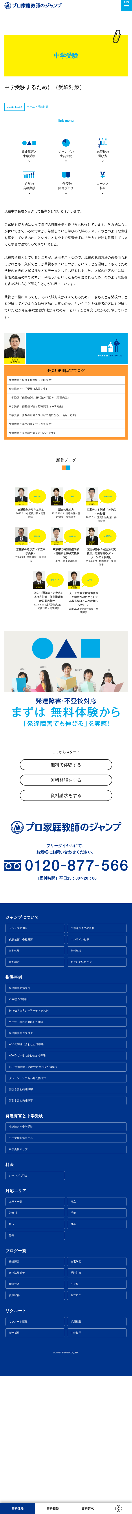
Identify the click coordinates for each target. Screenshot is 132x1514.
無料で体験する (66, 764)
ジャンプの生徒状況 (66, 147)
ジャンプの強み (18, 928)
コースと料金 (102, 179)
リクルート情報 (18, 1321)
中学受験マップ (18, 1149)
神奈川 (13, 1212)
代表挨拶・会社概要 (21, 939)
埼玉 (11, 1224)
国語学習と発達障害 (21, 1089)
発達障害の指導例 (19, 988)
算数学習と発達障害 (21, 1100)
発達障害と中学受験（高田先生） (28, 388)
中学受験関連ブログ (66, 179)
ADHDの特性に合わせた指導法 (27, 1055)
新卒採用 (14, 1332)
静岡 (11, 1235)
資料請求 (14, 961)
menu (127, 4)
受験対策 (43, 106)
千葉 (73, 1212)
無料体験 (14, 950)
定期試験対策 (17, 1272)
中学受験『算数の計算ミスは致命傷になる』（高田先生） (43, 415)
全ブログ (76, 1295)
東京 (73, 1201)
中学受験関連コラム (21, 1137)
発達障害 (14, 1261)
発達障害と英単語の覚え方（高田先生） (32, 433)
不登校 (75, 1284)
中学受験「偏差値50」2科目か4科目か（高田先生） (39, 397)
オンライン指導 (80, 939)
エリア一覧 (15, 1201)
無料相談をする (66, 780)
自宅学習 (76, 1261)
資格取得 (14, 1295)
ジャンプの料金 (18, 1175)
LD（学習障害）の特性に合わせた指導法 (33, 1066)
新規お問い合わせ (81, 961)
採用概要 (76, 1321)
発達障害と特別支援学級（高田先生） (31, 380)
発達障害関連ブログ (21, 1033)
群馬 (73, 1224)
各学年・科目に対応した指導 (26, 1021)
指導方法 (14, 1284)
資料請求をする (66, 795)
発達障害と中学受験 (29, 147)
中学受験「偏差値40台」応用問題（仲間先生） (36, 406)
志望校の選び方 (102, 147)
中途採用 (76, 1332)
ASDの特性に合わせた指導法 (26, 1044)
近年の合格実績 (29, 179)
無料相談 (76, 950)
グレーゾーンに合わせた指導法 (27, 1078)
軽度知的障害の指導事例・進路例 (29, 1010)
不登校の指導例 (18, 999)
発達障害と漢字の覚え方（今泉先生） (31, 424)
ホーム (31, 106)
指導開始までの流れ (82, 928)
